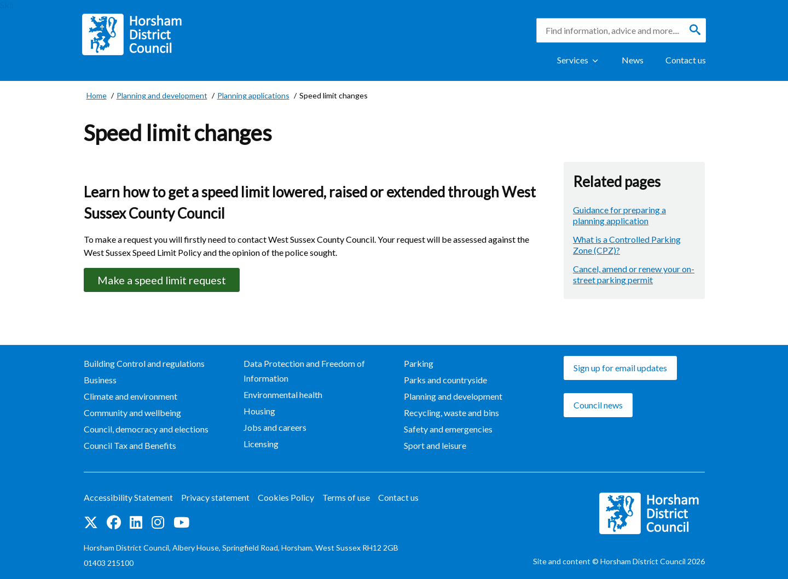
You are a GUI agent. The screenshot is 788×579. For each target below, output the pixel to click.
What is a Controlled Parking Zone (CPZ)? (627, 244)
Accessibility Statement (128, 498)
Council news (598, 405)
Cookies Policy (286, 498)
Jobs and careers (275, 428)
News (633, 60)
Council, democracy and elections (146, 429)
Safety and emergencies (448, 429)
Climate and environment (130, 396)
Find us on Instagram (158, 522)
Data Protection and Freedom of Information (304, 371)
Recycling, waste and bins (451, 413)
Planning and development (453, 396)
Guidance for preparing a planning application (619, 215)
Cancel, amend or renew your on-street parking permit (633, 274)
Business (100, 380)
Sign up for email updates (620, 368)
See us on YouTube (181, 522)
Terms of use (346, 498)
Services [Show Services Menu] (572, 60)
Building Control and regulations (144, 364)
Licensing (261, 444)
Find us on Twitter (91, 522)
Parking (418, 364)
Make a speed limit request (164, 279)
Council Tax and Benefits (130, 446)
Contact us (685, 60)
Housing (259, 411)
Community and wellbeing (132, 413)
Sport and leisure (435, 446)
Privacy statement (215, 498)
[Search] (695, 30)
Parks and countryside (445, 380)
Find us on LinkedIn (136, 522)
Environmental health (283, 395)
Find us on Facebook (114, 522)
